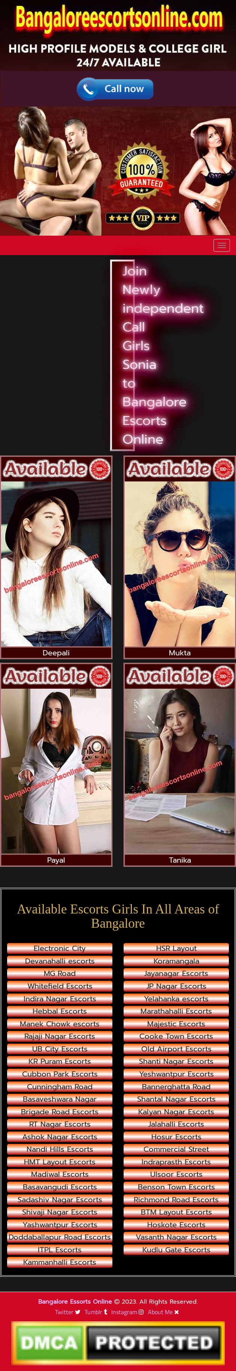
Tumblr (97, 1311)
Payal (56, 860)
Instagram (128, 1311)
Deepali (56, 652)
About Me (164, 1311)
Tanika (180, 860)
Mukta (180, 652)
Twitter (68, 1311)
